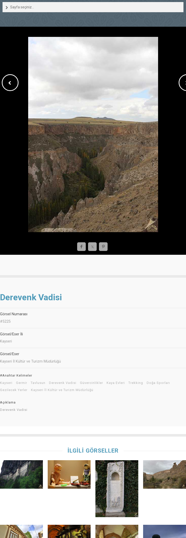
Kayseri (6, 383)
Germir (21, 383)
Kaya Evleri (116, 383)
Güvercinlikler (91, 383)
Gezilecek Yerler (13, 390)
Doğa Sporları (158, 383)
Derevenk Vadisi (62, 383)
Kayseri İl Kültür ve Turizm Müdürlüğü (62, 390)
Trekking (135, 383)
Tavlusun (38, 383)
